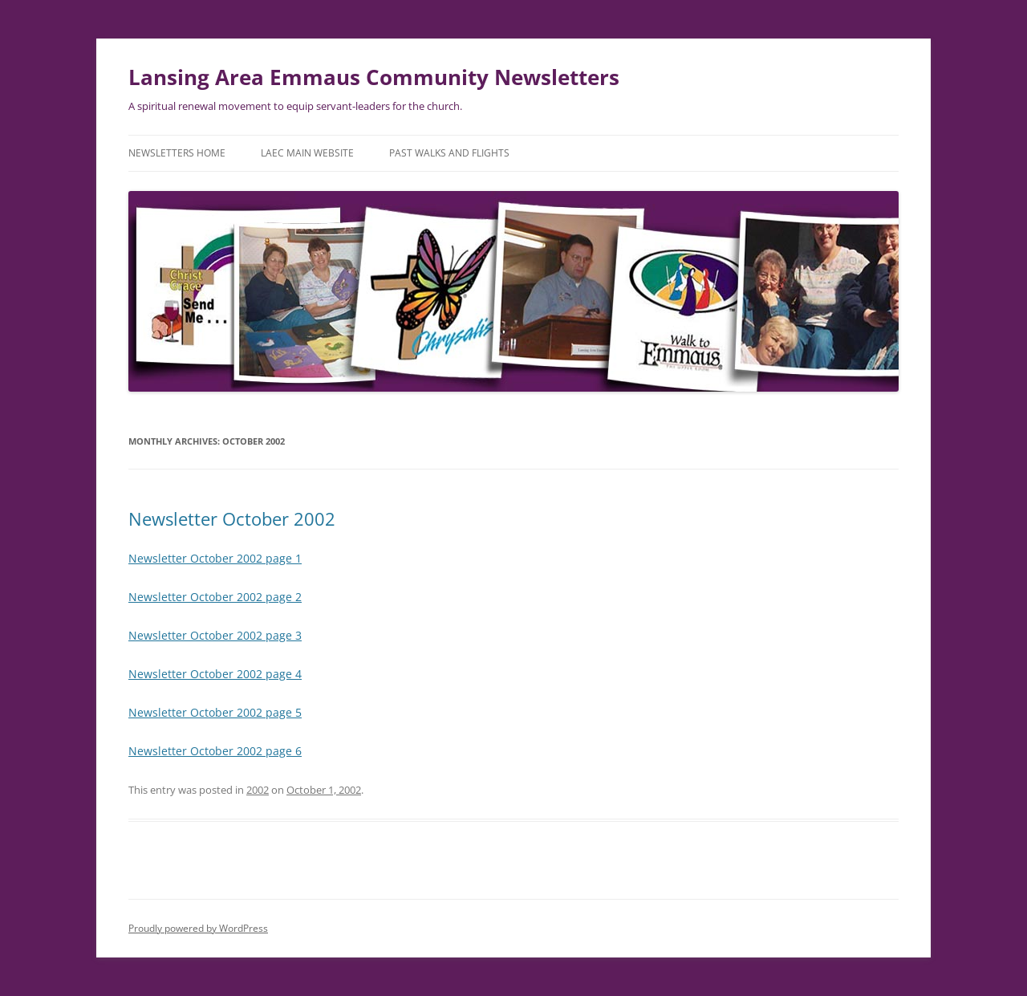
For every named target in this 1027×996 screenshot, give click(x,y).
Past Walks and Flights (449, 153)
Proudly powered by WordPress (198, 928)
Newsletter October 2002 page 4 (215, 673)
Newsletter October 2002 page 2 (215, 596)
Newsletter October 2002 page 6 (215, 750)
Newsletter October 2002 (231, 518)
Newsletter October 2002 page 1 (215, 558)
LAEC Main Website (307, 153)
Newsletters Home (176, 153)
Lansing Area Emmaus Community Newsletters (373, 77)
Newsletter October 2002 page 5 (215, 712)
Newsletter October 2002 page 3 (215, 635)
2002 (257, 790)
